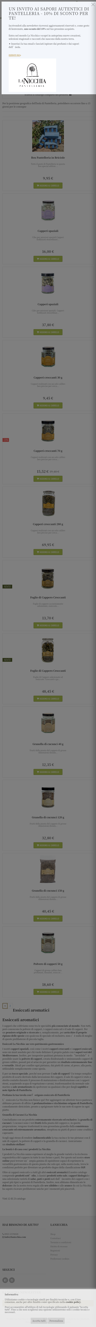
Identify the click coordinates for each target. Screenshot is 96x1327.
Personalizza (56, 1320)
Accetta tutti (39, 1320)
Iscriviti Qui (15, 55)
